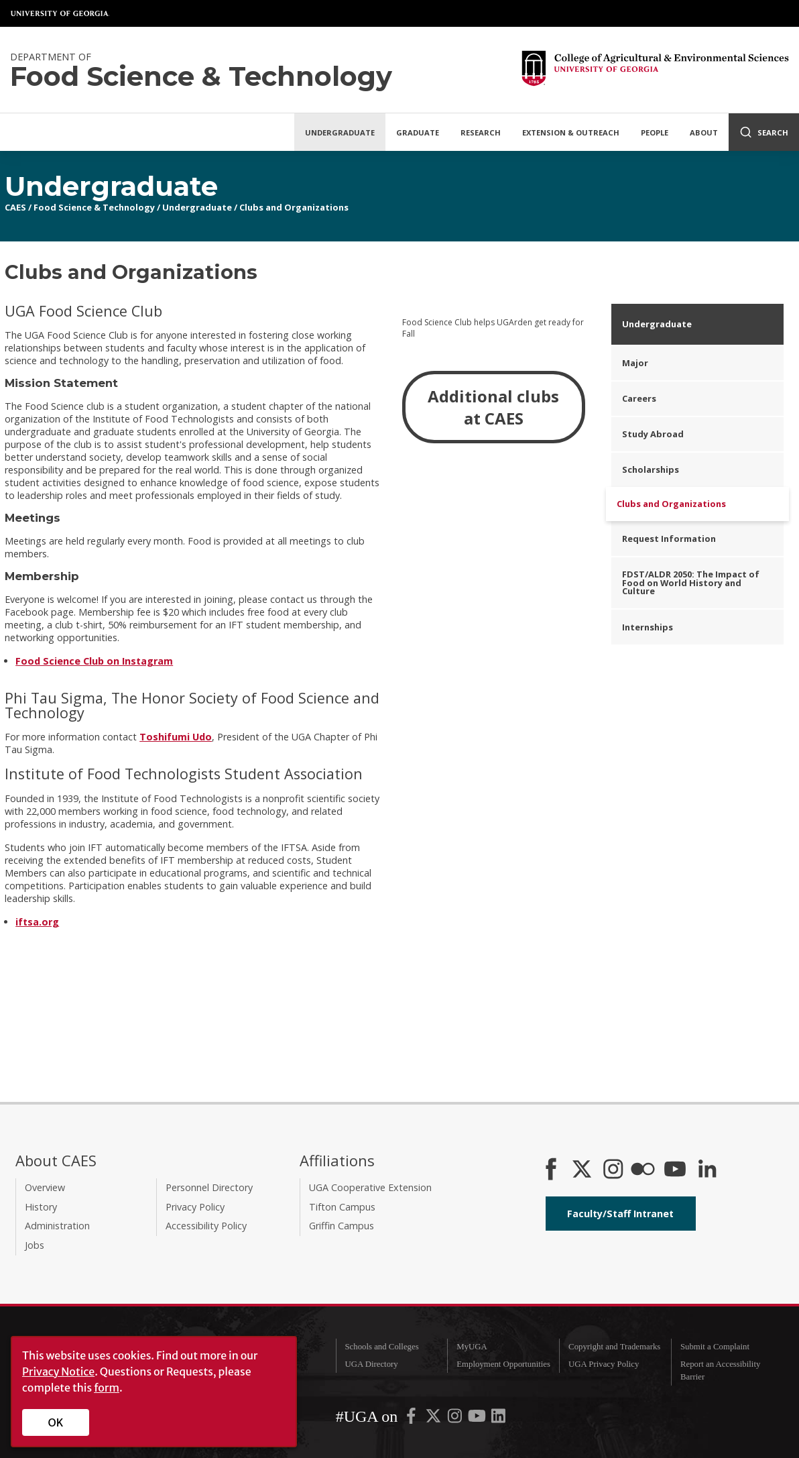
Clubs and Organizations (294, 207)
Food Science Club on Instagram (94, 661)
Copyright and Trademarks (614, 1346)
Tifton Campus (342, 1206)
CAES (15, 207)
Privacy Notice (58, 1371)
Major (635, 363)
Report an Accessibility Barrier (720, 1370)
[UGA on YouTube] (478, 1418)
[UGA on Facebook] (412, 1418)
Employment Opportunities (503, 1364)
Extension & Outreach (570, 132)
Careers (639, 398)
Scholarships (650, 469)
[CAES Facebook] (551, 1170)
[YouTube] (675, 1170)
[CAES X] (583, 1170)
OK (56, 1422)
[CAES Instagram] (613, 1170)
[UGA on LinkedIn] (498, 1418)
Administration (57, 1225)
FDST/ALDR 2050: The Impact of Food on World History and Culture (690, 583)
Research (480, 132)
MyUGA (471, 1346)
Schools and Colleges (381, 1346)
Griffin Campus (341, 1225)
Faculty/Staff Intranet (620, 1213)
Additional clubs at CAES (493, 407)
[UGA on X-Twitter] (434, 1418)
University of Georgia (60, 13)
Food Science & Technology (94, 207)
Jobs (34, 1245)
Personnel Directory (209, 1187)
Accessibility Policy (206, 1225)
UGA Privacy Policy (603, 1364)
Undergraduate (340, 132)
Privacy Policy (195, 1206)
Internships (647, 627)
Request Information (669, 538)
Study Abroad (653, 434)
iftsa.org (37, 921)
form (106, 1387)
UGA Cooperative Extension (370, 1187)
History (41, 1206)
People (654, 132)
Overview (45, 1187)
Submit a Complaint (714, 1346)
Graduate (417, 132)
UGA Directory (371, 1364)
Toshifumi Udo (175, 736)
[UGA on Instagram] (456, 1418)
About (704, 132)
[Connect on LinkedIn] (707, 1170)
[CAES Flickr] (643, 1170)
